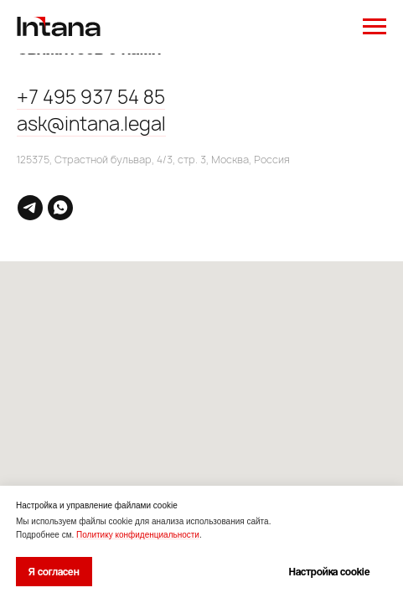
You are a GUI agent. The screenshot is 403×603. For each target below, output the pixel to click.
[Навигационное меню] (374, 26)
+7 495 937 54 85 (91, 97)
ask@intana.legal (91, 124)
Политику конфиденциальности (137, 534)
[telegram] (30, 207)
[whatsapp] (60, 207)
